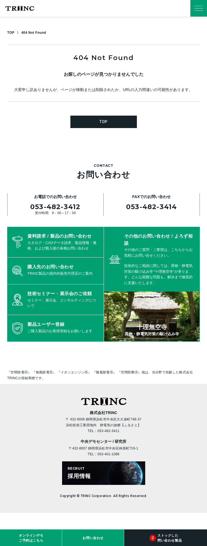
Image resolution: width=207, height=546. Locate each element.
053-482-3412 (55, 207)
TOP (10, 33)
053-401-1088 (108, 454)
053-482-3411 (108, 431)
